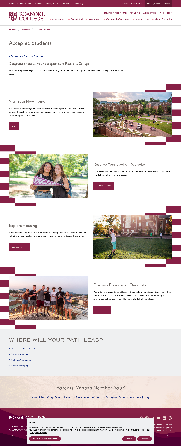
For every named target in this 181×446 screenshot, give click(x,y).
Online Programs (115, 13)
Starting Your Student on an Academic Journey (127, 397)
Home (14, 29)
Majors (135, 13)
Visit (133, 3)
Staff (57, 3)
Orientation (102, 309)
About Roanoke (163, 19)
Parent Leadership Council (88, 397)
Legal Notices (167, 436)
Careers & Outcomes (118, 19)
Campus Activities (19, 354)
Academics (94, 19)
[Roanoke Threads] (170, 418)
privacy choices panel (38, 432)
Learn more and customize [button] (45, 439)
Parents (66, 3)
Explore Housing (19, 246)
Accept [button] (145, 439)
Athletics (149, 13)
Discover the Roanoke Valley (24, 348)
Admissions (58, 19)
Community (78, 3)
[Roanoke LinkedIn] (164, 418)
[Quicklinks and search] (158, 3)
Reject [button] (129, 439)
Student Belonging (19, 365)
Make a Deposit (103, 185)
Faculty (49, 3)
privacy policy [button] (117, 427)
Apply (125, 3)
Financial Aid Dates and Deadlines (27, 56)
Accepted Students (42, 29)
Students (38, 3)
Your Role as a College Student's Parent (52, 397)
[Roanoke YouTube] (158, 418)
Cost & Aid (76, 19)
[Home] (27, 16)
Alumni (28, 3)
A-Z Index (166, 13)
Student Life (142, 19)
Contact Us (13, 436)
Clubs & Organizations (21, 359)
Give (140, 3)
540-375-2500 (16, 430)
